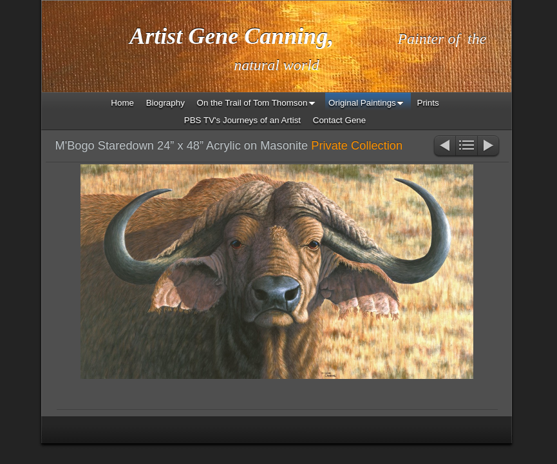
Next (489, 146)
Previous (444, 146)
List (466, 146)
